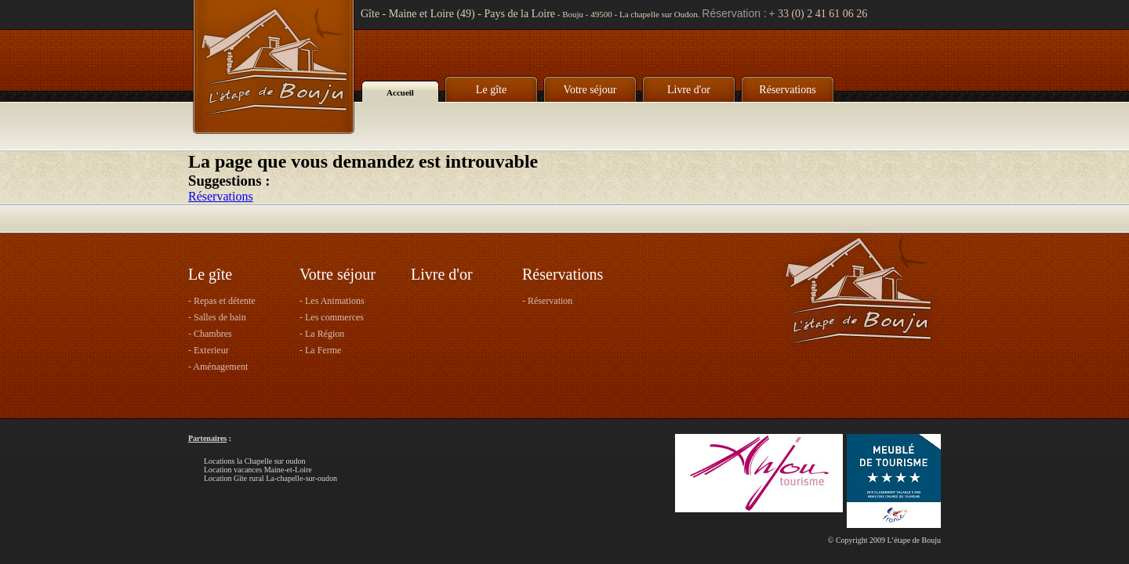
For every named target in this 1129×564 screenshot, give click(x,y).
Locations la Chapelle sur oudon (254, 461)
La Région (324, 333)
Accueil (400, 92)
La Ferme (323, 350)
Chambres (213, 333)
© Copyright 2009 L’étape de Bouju (884, 540)
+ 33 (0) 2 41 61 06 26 (818, 14)
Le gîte (491, 90)
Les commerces (334, 317)
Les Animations (335, 300)
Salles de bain (220, 317)
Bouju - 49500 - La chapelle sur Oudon (630, 14)
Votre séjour (590, 90)
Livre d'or (688, 90)
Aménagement (220, 366)
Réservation (550, 300)
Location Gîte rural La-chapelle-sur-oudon (270, 478)
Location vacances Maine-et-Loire (258, 469)
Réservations (787, 90)
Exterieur (211, 350)
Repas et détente (225, 300)
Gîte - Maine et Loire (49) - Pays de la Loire (458, 14)
